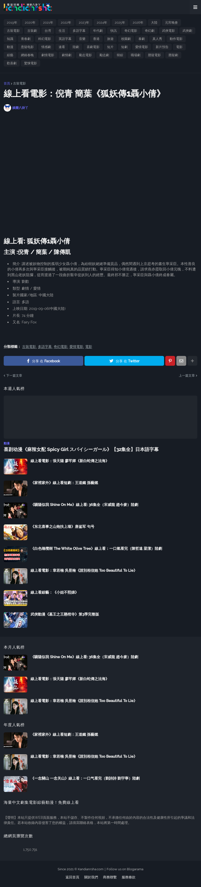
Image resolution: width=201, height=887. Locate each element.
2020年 (30, 22)
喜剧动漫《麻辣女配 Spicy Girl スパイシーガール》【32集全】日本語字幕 (77, 449)
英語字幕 (65, 39)
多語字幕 (79, 31)
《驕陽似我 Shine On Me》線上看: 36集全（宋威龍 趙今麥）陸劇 (84, 504)
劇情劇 (66, 55)
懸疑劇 (173, 55)
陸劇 (76, 47)
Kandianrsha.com (90, 869)
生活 (62, 31)
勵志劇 (104, 55)
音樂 (82, 39)
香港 (96, 39)
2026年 (138, 22)
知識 (10, 39)
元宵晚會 (171, 22)
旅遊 (110, 39)
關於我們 (91, 877)
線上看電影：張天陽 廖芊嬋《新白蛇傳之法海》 (70, 460)
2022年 (66, 22)
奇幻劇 (149, 31)
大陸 (154, 22)
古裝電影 (13, 31)
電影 (179, 47)
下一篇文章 (14, 375)
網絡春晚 (27, 55)
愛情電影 (141, 47)
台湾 (48, 31)
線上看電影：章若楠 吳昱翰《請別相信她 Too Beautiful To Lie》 (84, 570)
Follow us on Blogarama (125, 869)
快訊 (113, 31)
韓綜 (120, 55)
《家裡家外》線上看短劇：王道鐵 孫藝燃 (64, 482)
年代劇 (98, 31)
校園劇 (126, 39)
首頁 (7, 83)
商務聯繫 (110, 877)
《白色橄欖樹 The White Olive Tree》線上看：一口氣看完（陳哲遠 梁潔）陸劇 (96, 548)
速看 (62, 47)
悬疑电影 (27, 47)
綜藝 (10, 55)
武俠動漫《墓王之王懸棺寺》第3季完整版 (65, 614)
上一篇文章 (187, 375)
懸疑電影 (154, 55)
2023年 (84, 22)
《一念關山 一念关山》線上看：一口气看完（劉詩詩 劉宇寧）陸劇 (85, 778)
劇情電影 (47, 55)
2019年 (12, 22)
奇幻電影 (130, 31)
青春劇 (26, 39)
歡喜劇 (12, 63)
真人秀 (157, 39)
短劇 (124, 47)
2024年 (102, 22)
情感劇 (46, 47)
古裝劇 (32, 31)
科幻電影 (44, 39)
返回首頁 (72, 877)
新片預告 (162, 47)
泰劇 (141, 39)
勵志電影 (85, 55)
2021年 (48, 22)
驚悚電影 (30, 63)
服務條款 (128, 877)
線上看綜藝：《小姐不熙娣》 (55, 592)
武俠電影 (168, 31)
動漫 (10, 47)
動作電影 (176, 39)
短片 (110, 47)
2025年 (120, 22)
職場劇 (135, 55)
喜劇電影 (93, 47)
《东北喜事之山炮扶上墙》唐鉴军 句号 (62, 526)
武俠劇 (187, 31)
